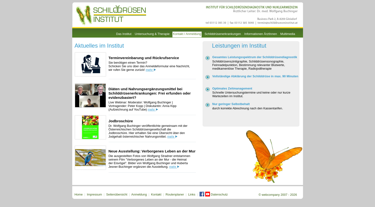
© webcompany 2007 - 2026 (278, 194)
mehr (151, 70)
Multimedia (287, 34)
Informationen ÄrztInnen (260, 34)
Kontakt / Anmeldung (187, 34)
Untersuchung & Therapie (152, 34)
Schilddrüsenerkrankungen (222, 34)
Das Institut (124, 34)
